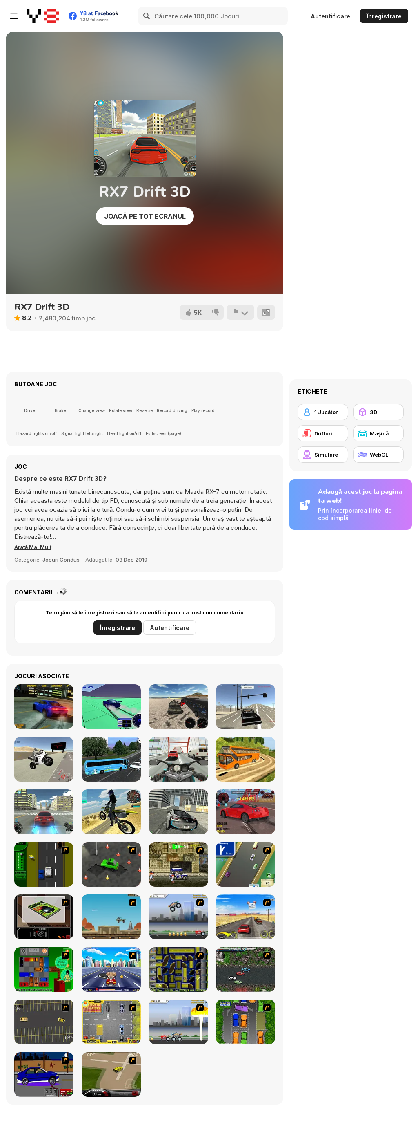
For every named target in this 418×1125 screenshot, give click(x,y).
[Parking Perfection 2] (245, 1022)
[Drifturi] (323, 433)
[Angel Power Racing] (111, 969)
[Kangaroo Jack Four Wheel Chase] (111, 916)
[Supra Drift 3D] (43, 811)
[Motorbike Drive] (111, 811)
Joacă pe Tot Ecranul (145, 216)
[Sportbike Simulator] (43, 759)
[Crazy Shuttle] (178, 864)
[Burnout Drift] (43, 706)
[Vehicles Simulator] (178, 706)
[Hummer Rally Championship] (111, 1074)
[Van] (245, 864)
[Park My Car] (111, 1022)
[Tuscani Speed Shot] (245, 916)
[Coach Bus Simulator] (111, 759)
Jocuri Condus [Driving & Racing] (61, 559)
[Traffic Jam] (43, 969)
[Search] (147, 16)
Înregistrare (384, 16)
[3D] (378, 412)
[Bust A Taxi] (43, 864)
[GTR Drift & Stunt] (245, 811)
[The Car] (43, 916)
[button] (36, 546)
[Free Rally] (245, 706)
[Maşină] (378, 433)
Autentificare (330, 16)
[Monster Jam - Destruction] (178, 916)
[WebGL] (378, 454)
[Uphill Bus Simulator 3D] (245, 759)
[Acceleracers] (178, 969)
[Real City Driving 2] (178, 811)
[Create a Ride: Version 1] (43, 1074)
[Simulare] (323, 454)
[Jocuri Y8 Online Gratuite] (43, 16)
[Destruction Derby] (43, 1022)
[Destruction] (178, 1022)
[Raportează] (239, 312)
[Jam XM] (245, 969)
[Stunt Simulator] (111, 706)
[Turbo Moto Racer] (178, 759)
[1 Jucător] (323, 412)
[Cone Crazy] (111, 864)
